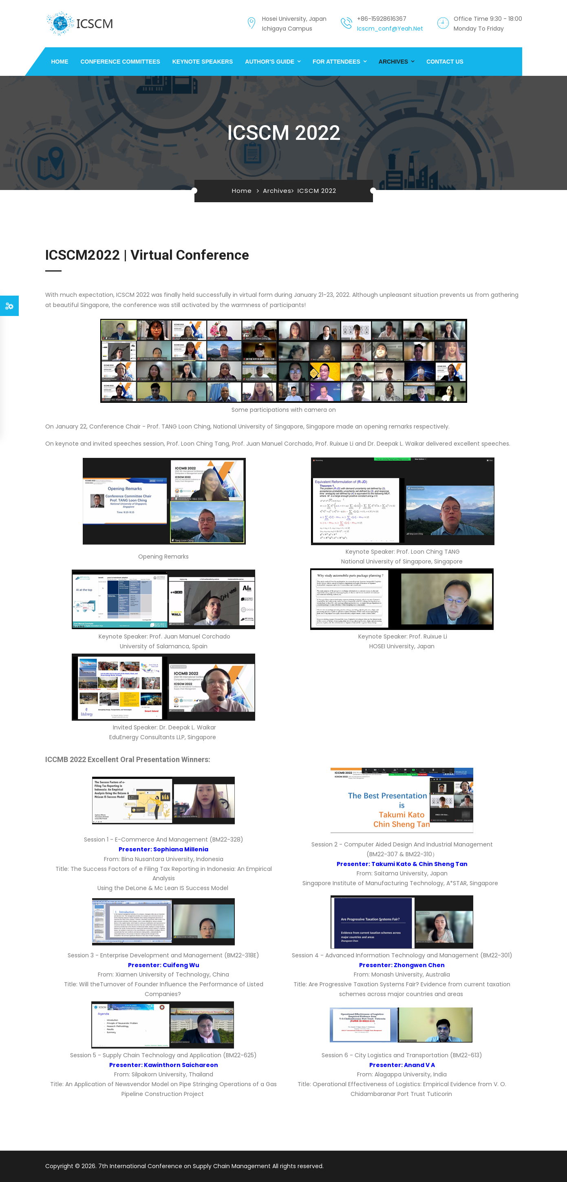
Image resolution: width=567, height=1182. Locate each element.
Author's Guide (269, 61)
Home (59, 61)
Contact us (444, 61)
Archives (393, 61)
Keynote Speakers (202, 61)
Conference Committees (120, 61)
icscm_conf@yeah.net (390, 28)
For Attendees (336, 61)
